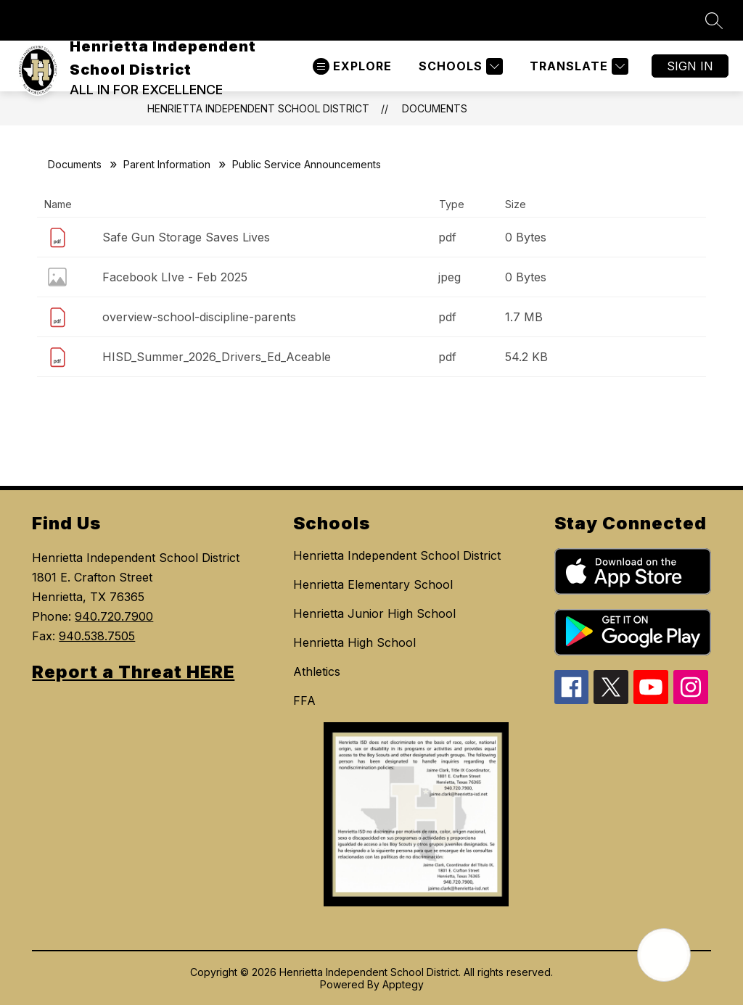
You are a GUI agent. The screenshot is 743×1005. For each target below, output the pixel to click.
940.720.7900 (114, 616)
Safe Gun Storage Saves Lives (186, 237)
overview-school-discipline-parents (199, 317)
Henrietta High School (354, 642)
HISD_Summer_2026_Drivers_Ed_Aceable (216, 357)
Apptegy (403, 984)
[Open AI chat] (664, 955)
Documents (434, 108)
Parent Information (166, 164)
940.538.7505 (97, 636)
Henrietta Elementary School (373, 584)
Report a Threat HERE (133, 671)
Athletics (316, 671)
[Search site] (714, 20)
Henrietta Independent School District (258, 108)
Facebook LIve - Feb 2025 (174, 277)
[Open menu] (352, 66)
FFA (304, 700)
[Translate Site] (577, 66)
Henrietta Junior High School (374, 613)
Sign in (690, 66)
